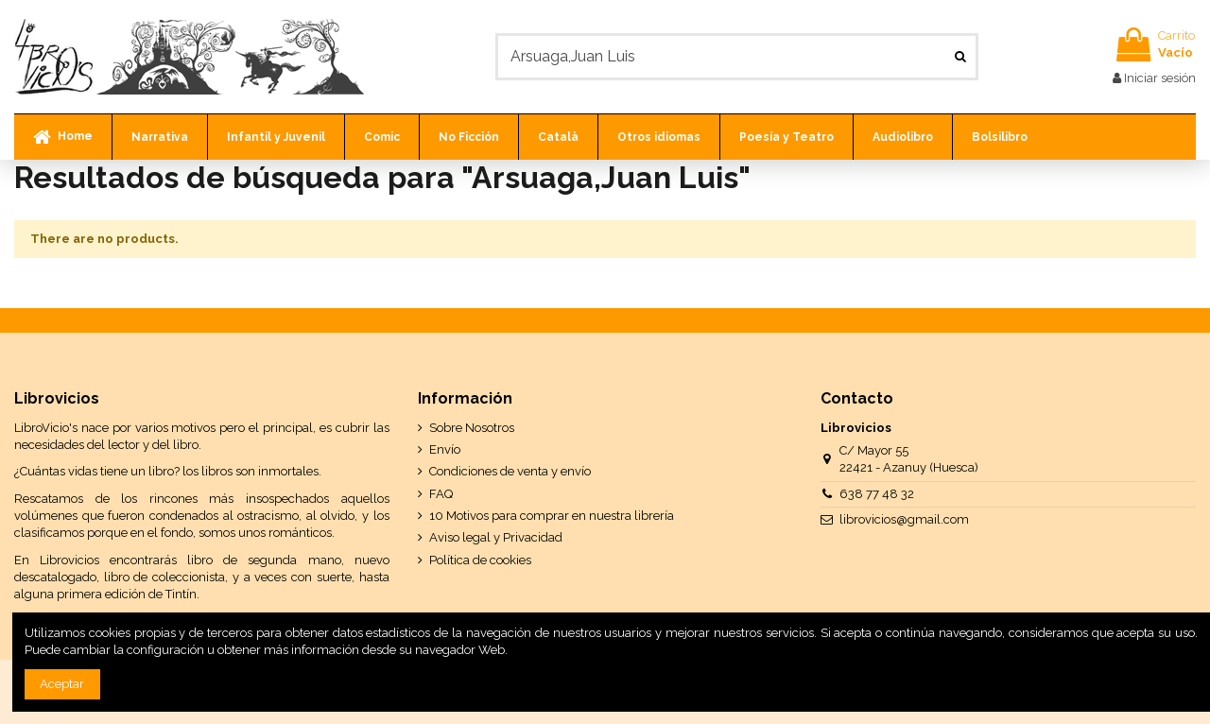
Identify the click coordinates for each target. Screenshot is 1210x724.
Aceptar (62, 684)
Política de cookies (480, 560)
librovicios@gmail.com (904, 519)
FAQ (441, 494)
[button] (159, 137)
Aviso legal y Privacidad (495, 537)
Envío (444, 449)
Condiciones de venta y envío (510, 471)
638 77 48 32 (876, 494)
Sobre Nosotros (471, 428)
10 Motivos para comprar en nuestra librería (551, 516)
